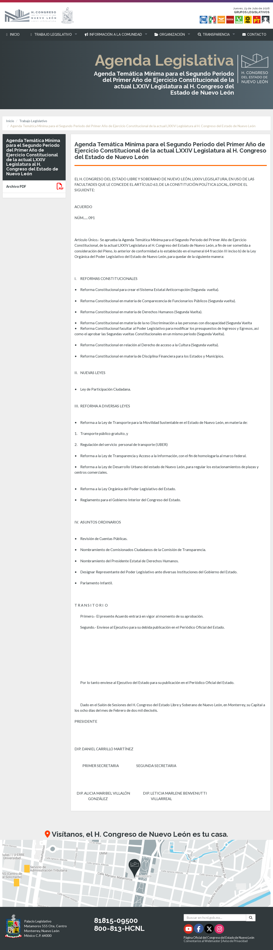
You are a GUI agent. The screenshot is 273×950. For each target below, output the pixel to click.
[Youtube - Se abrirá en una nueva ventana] (189, 930)
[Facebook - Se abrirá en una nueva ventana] (199, 930)
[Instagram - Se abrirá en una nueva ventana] (219, 930)
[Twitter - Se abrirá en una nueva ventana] (209, 930)
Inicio (10, 121)
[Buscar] (251, 917)
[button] (52, 34)
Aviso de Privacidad (235, 941)
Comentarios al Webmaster (202, 941)
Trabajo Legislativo (33, 121)
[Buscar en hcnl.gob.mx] (215, 917)
